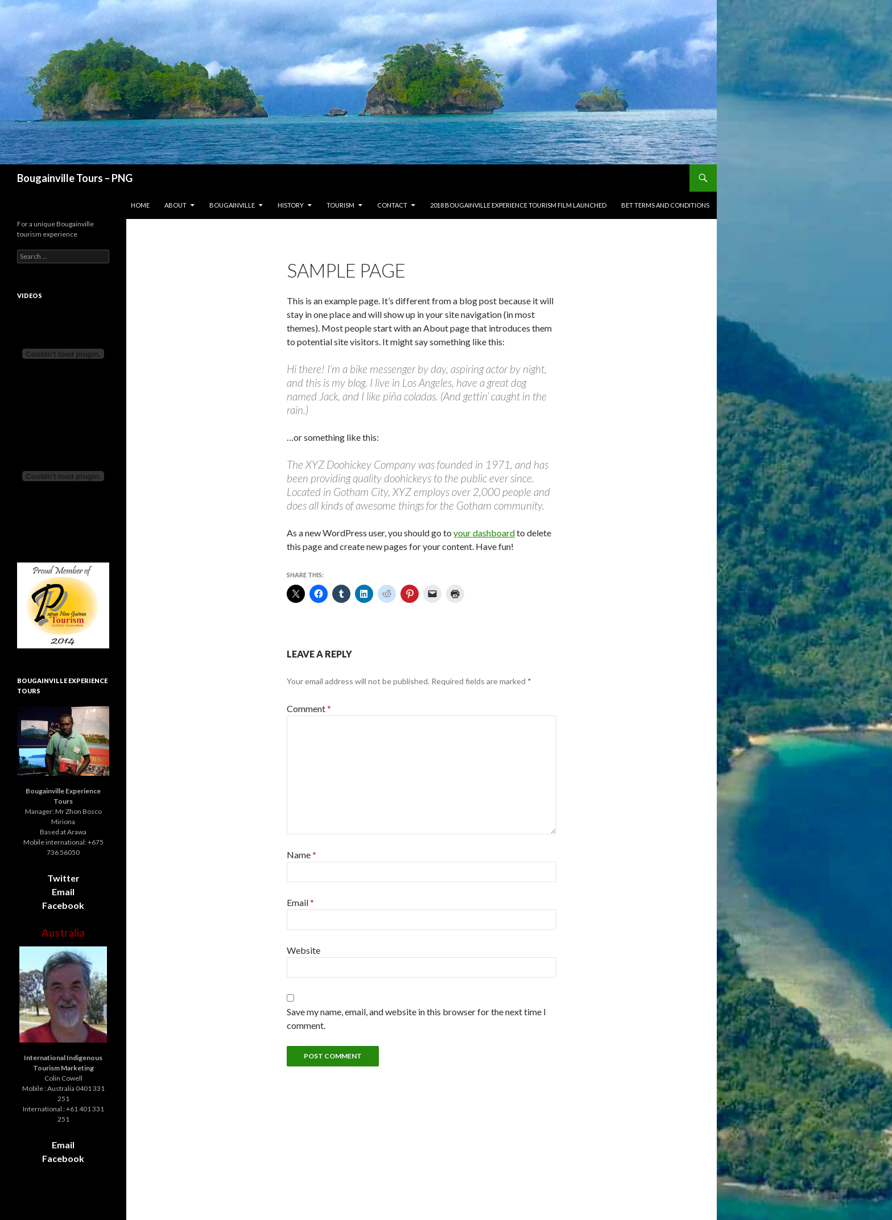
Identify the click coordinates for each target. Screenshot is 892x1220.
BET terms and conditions (665, 205)
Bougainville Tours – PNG (75, 178)
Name (301, 854)
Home (140, 205)
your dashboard (484, 532)
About (175, 205)
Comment (309, 708)
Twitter (63, 877)
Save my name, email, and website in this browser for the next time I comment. (416, 1018)
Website (303, 950)
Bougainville (232, 205)
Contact (392, 205)
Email (300, 902)
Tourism (340, 205)
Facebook (63, 905)
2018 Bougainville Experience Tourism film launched (518, 205)
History (291, 205)
